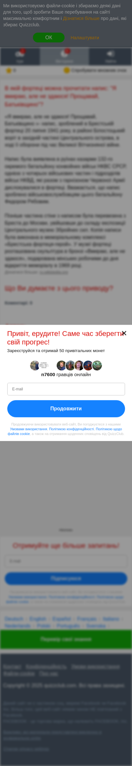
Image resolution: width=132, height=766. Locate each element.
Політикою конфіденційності (71, 429)
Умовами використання (28, 429)
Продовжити (66, 408)
